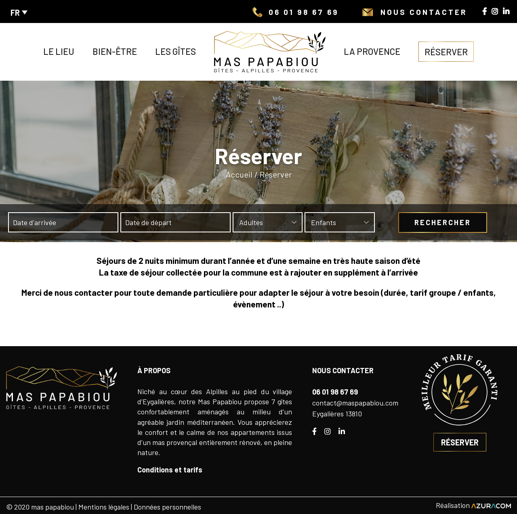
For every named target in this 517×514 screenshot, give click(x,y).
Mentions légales (103, 506)
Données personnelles (167, 506)
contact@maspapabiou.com (355, 402)
